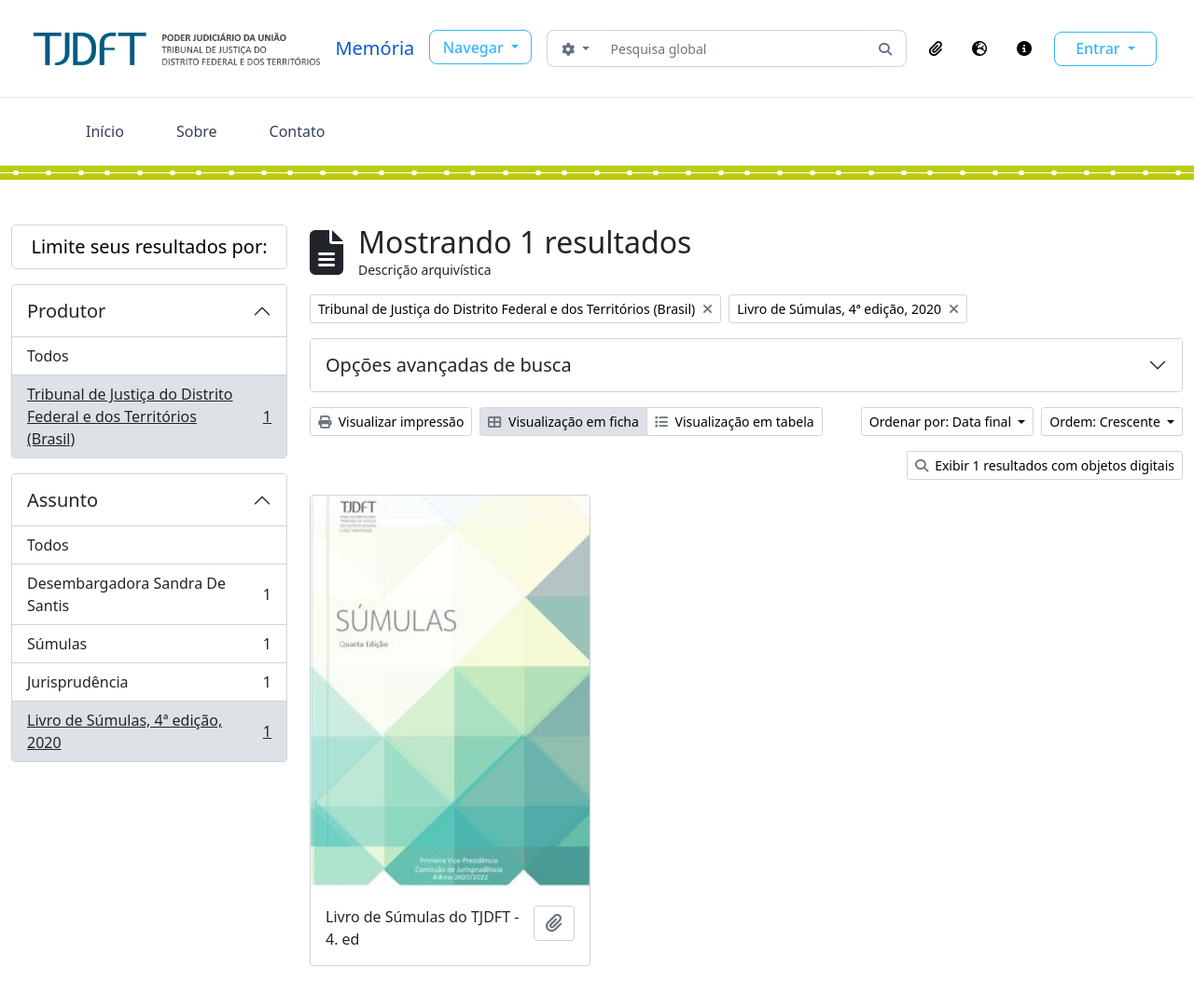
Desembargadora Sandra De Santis (148, 594)
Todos (48, 356)
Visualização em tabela (734, 421)
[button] (935, 48)
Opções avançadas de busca (449, 364)
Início (105, 131)
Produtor (66, 310)
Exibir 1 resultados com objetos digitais (1044, 465)
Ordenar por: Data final (942, 421)
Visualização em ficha (563, 421)
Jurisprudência (148, 686)
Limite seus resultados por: (149, 246)
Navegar (475, 47)
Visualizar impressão (391, 421)
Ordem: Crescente (1106, 421)
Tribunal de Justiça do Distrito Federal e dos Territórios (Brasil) (148, 416)
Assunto (62, 499)
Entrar (1100, 48)
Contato (298, 131)
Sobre (196, 131)
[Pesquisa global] (734, 48)
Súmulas (148, 648)
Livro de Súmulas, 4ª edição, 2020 (148, 731)
